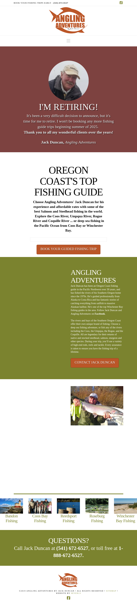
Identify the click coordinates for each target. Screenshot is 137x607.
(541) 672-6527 (72, 548)
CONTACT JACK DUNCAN (95, 362)
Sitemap (111, 591)
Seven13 (76, 593)
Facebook (100, 313)
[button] (68, 41)
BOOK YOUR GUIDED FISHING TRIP (68, 249)
